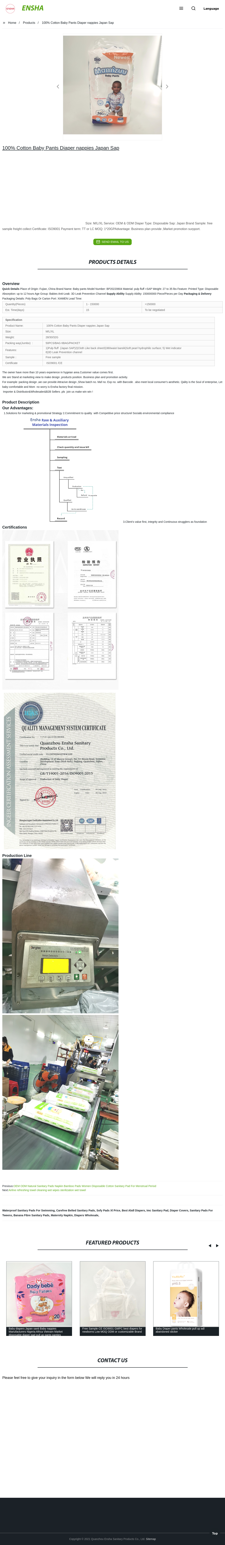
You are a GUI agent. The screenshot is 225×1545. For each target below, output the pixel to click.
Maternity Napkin (62, 1215)
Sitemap (151, 1539)
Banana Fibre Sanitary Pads (31, 1215)
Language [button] (211, 8)
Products (29, 22)
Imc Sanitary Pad (157, 1210)
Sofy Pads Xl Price (108, 1210)
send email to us (112, 242)
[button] (181, 8)
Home (12, 22)
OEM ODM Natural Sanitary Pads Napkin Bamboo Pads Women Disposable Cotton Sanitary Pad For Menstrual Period (85, 1186)
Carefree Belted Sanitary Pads (75, 1210)
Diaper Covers (179, 1210)
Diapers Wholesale (86, 1215)
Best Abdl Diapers (133, 1210)
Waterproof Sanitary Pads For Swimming (28, 1210)
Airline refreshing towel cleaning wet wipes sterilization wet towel (47, 1190)
